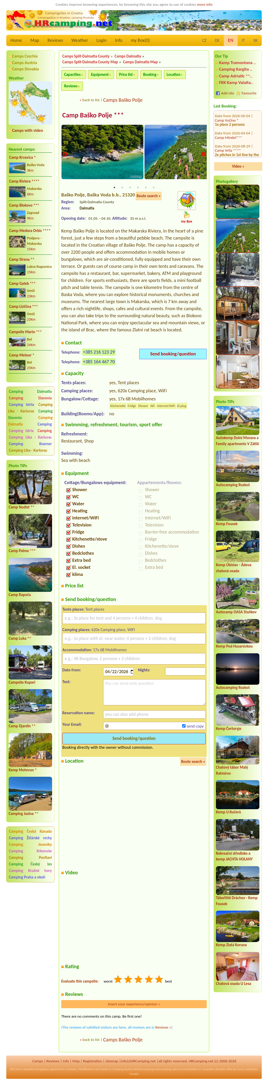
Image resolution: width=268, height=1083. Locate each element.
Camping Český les (30, 864)
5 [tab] (145, 188)
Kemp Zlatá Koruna (231, 945)
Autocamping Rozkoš (233, 485)
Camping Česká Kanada (30, 831)
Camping (45, 424)
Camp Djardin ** (22, 726)
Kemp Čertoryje (228, 728)
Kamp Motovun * (23, 770)
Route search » (149, 196)
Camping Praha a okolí (27, 877)
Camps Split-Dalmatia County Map (90, 62)
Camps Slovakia (25, 68)
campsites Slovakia (214, 1069)
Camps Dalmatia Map (140, 62)
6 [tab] (153, 188)
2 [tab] (122, 188)
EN (230, 40)
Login (101, 40)
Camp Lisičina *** (23, 306)
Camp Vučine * (226, 152)
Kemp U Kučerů (228, 812)
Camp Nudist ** (21, 507)
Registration (92, 1061)
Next (203, 155)
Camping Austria (122, 1069)
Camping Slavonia (30, 398)
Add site (227, 93)
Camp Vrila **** (228, 122)
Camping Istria (21, 404)
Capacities (72, 74)
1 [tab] (114, 188)
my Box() (140, 40)
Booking (150, 74)
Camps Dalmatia (128, 56)
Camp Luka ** (20, 638)
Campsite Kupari (22, 682)
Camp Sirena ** (21, 259)
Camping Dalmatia (30, 391)
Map (34, 40)
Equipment (100, 74)
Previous (64, 155)
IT (243, 40)
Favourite (249, 93)
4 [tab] (138, 188)
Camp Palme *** (22, 550)
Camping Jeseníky (30, 844)
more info (204, 4)
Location (174, 74)
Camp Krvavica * (22, 157)
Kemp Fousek (227, 523)
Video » (238, 166)
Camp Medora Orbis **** (30, 230)
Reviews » (163, 1027)
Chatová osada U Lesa (233, 983)
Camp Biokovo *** (24, 205)
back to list (90, 100)
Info (118, 40)
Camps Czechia (25, 56)
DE (217, 40)
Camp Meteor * (21, 355)
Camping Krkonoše (30, 851)
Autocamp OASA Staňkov (236, 612)
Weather (79, 40)
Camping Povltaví (30, 857)
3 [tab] (130, 188)
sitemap (111, 1061)
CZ (204, 40)
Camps (37, 1061)
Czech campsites (24, 1069)
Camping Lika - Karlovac (30, 407)
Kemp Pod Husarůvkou (234, 646)
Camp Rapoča (20, 594)
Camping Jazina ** (23, 813)
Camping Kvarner (30, 443)
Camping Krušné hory (30, 870)
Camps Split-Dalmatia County (86, 56)
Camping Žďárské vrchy (30, 838)
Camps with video (27, 130)
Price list (126, 74)
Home (16, 40)
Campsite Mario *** (25, 332)
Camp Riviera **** (24, 181)
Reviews (55, 40)
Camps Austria (24, 62)
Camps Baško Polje (123, 100)
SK (255, 40)
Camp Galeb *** (22, 283)
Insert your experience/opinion (134, 1004)
